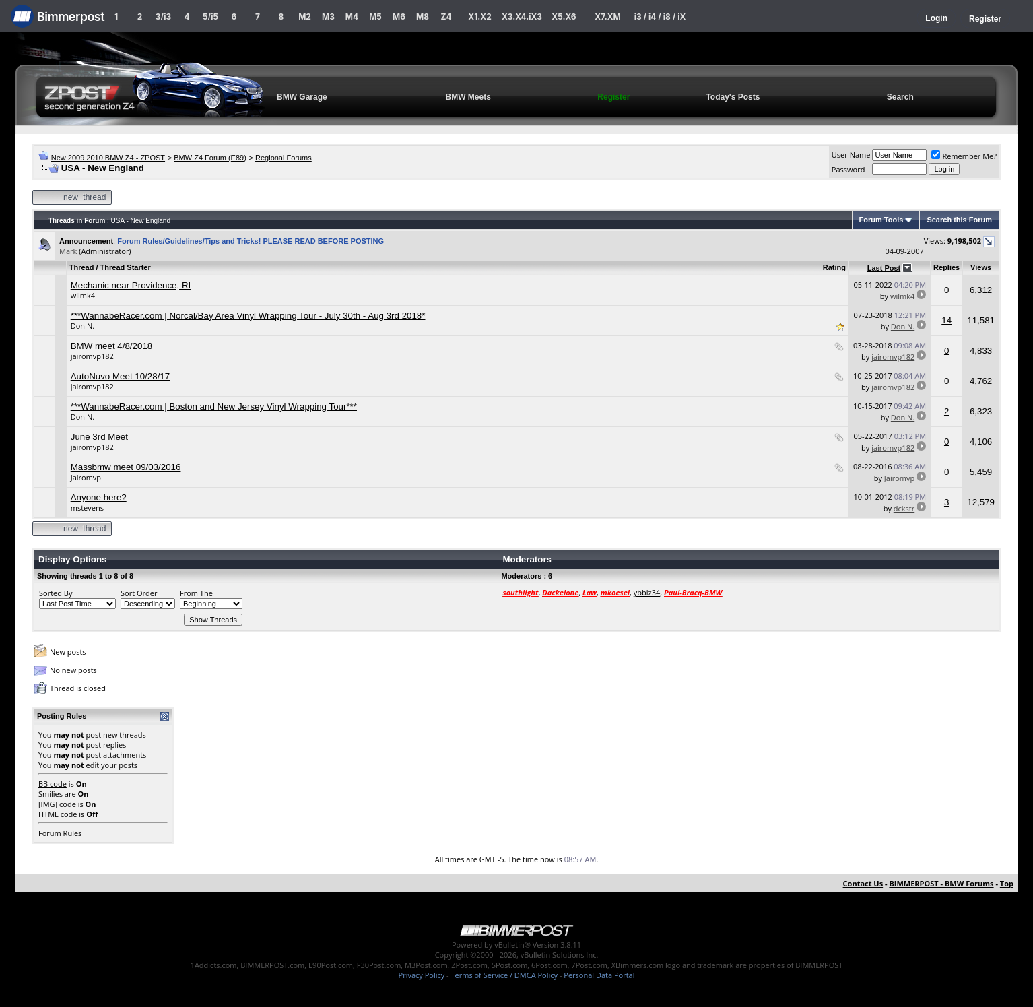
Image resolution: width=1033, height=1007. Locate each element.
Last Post (884, 268)
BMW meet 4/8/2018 (112, 346)
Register (985, 19)
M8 (422, 16)
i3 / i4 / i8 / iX (660, 16)
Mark (68, 251)
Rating (834, 267)
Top (1006, 883)
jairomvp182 (92, 356)
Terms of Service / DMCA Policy (504, 975)
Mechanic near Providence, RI (131, 285)
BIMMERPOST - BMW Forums (941, 883)
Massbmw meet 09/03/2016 (126, 467)
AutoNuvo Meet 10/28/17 (120, 376)
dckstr (904, 508)
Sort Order (139, 593)
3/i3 (163, 16)
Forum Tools (881, 220)
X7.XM (607, 16)
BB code (52, 784)
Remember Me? (964, 156)
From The (196, 593)
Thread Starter (125, 267)
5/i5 (210, 16)
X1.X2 (479, 16)
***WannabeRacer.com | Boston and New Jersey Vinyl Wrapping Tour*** (214, 406)
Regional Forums (283, 158)
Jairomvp (86, 477)
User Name (851, 155)
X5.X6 (564, 16)
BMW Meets (467, 97)
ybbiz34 (647, 592)
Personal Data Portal (599, 975)
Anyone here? (99, 497)
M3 (328, 16)
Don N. (82, 326)
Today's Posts (733, 97)
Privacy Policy (422, 975)
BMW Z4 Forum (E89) (210, 158)
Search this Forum (959, 220)
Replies (946, 267)
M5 (375, 16)
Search (900, 97)
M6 (399, 16)
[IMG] (47, 804)
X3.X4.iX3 (522, 16)
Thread (81, 267)
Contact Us (863, 883)
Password (848, 169)
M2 (304, 16)
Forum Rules (59, 833)
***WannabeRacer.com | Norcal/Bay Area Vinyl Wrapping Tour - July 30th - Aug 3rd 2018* (248, 316)
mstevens (87, 507)
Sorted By (55, 593)
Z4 (445, 16)
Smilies (50, 794)
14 (946, 320)
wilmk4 (83, 295)
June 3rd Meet (99, 437)
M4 (351, 16)
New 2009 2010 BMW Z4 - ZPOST (108, 158)
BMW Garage (302, 97)
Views (980, 267)
